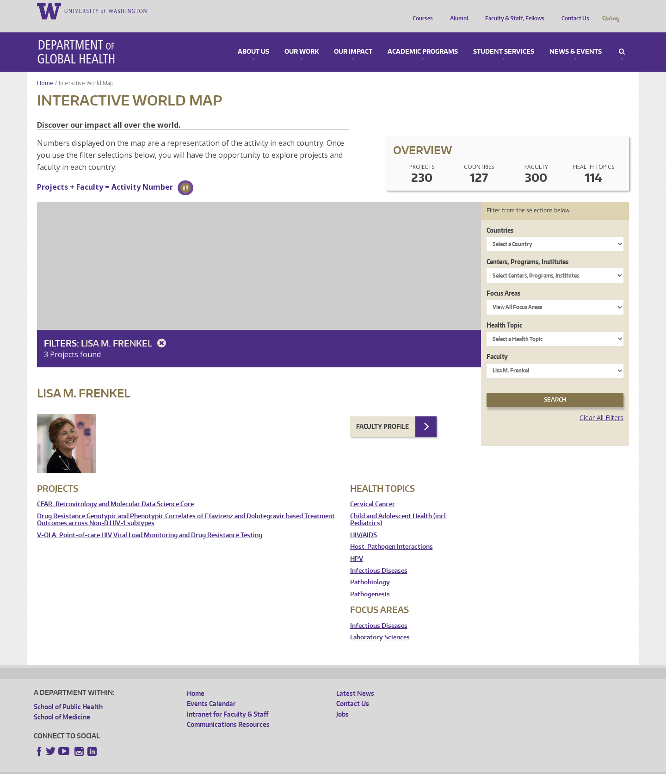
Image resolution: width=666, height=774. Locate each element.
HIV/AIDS (363, 522)
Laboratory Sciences (380, 624)
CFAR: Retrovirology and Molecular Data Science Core (115, 491)
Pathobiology (370, 569)
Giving (610, 10)
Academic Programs (423, 39)
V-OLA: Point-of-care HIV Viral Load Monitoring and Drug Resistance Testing (149, 522)
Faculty (497, 343)
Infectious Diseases (378, 557)
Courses (420, 10)
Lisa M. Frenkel (125, 330)
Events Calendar (211, 690)
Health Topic (504, 312)
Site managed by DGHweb (248, 766)
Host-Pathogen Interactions (391, 533)
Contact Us (573, 10)
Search (622, 38)
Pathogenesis (370, 581)
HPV (356, 545)
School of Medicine (62, 704)
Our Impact (353, 39)
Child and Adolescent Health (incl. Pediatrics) (398, 507)
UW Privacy (156, 766)
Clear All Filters (601, 404)
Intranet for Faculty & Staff (227, 701)
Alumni (457, 10)
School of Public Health (68, 694)
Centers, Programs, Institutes (527, 249)
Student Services (503, 39)
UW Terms (194, 766)
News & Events (575, 39)
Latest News (355, 680)
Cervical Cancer (372, 491)
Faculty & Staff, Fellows (512, 10)
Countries (500, 217)
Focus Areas (503, 280)
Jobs (342, 701)
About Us (253, 39)
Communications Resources (228, 711)
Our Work (301, 39)
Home (45, 70)
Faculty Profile (382, 413)
